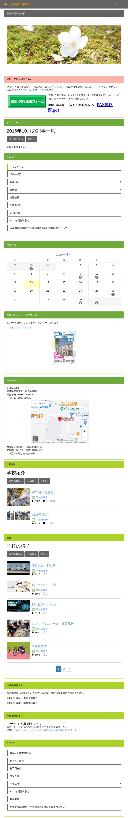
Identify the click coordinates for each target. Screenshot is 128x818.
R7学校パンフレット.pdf (19, 327)
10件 (44, 481)
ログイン (119, 4)
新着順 (31, 481)
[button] (15, 45)
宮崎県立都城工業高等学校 (24, 4)
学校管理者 (40, 497)
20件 (31, 139)
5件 (44, 554)
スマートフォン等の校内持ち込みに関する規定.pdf (49, 730)
